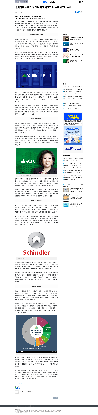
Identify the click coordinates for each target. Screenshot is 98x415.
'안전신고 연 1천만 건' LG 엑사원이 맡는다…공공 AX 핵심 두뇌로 (78, 168)
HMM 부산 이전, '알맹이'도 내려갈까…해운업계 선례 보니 (76, 177)
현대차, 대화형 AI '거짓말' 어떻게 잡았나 (78, 190)
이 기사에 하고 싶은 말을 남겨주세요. (39, 393)
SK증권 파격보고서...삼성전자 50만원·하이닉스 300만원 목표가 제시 (78, 87)
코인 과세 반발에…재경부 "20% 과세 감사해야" (74, 94)
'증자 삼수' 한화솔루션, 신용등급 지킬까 (72, 106)
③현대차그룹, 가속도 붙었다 (76, 198)
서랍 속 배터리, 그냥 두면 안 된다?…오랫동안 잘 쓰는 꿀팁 (81, 204)
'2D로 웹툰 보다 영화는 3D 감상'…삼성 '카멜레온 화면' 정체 (82, 203)
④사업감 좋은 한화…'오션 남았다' (77, 197)
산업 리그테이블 (66, 194)
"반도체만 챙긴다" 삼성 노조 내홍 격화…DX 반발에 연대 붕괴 (77, 172)
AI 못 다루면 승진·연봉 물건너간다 (71, 103)
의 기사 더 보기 (20, 383)
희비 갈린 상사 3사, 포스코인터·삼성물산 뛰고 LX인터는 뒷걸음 (77, 101)
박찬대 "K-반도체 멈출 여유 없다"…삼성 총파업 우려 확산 (76, 179)
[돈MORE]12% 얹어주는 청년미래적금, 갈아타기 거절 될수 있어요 (78, 89)
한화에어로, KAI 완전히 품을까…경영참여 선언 (74, 175)
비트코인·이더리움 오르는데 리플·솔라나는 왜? (74, 96)
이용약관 (20, 406)
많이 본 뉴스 (66, 84)
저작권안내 (33, 406)
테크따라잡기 (66, 201)
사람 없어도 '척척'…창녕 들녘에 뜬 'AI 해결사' (79, 191)
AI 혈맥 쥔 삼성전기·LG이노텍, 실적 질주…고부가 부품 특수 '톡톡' (78, 91)
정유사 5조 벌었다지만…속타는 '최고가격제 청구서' (75, 170)
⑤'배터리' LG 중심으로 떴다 (75, 196)
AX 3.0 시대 (65, 186)
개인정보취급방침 (27, 406)
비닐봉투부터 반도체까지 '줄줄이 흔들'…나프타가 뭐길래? (81, 206)
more (82, 184)
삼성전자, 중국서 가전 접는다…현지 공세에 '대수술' (75, 165)
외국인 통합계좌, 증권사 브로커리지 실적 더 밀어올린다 (76, 108)
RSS (59, 411)
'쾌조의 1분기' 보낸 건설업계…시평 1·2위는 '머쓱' (74, 98)
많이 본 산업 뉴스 (66, 155)
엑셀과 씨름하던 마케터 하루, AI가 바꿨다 (78, 188)
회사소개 (16, 406)
